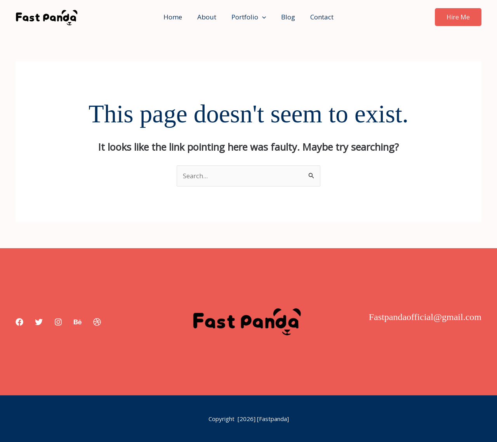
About (208, 16)
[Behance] (78, 322)
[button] (262, 17)
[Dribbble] (97, 322)
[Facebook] (19, 322)
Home (176, 16)
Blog (286, 16)
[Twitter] (39, 322)
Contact (318, 16)
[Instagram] (58, 322)
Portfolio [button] (248, 17)
